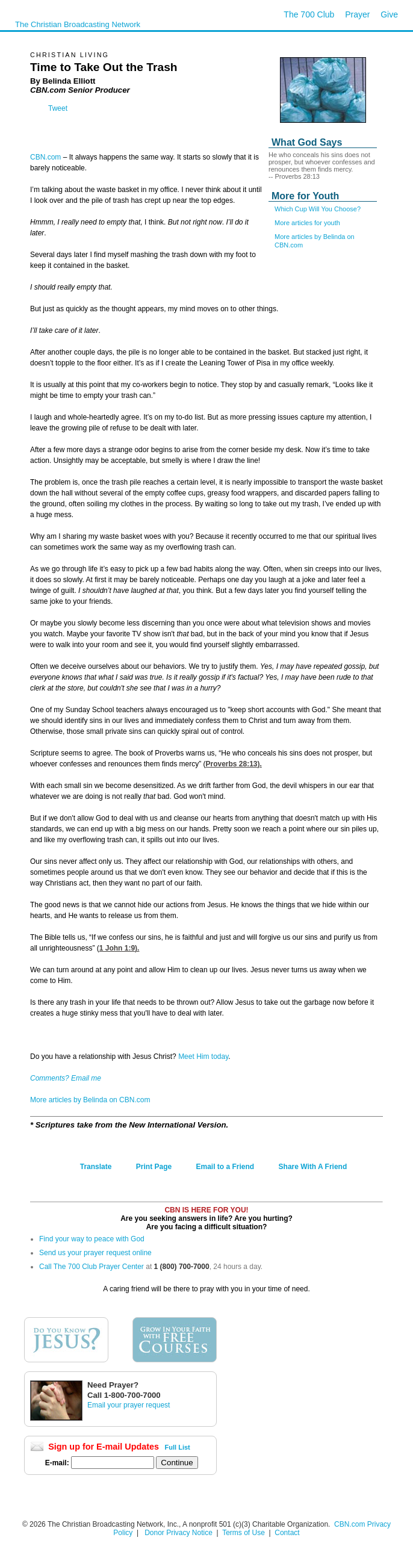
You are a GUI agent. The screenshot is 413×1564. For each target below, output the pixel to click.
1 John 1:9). (119, 948)
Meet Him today (203, 1056)
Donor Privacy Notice (178, 1532)
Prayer (357, 14)
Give (389, 14)
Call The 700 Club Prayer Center (91, 1266)
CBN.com (45, 157)
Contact (287, 1532)
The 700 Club (309, 14)
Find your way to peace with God (91, 1239)
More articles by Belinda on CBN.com (90, 1100)
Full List (177, 1447)
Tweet (57, 108)
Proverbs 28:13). (233, 764)
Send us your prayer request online (95, 1253)
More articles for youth (307, 222)
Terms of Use (244, 1532)
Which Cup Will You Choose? (318, 209)
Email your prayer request (128, 1405)
